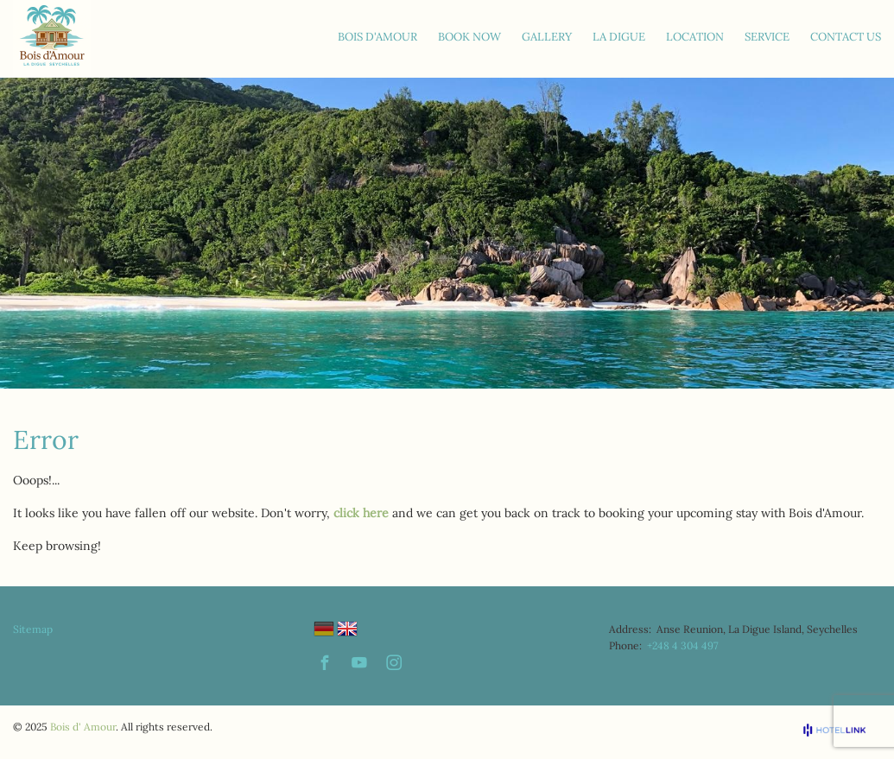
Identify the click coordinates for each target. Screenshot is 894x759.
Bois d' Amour (83, 726)
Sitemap (33, 629)
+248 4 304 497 (683, 645)
